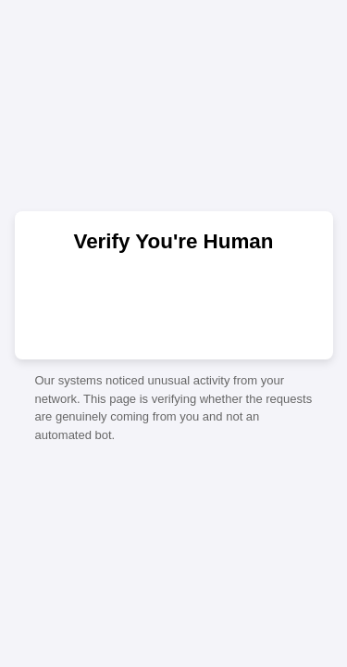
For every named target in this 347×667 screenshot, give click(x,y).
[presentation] (174, 305)
